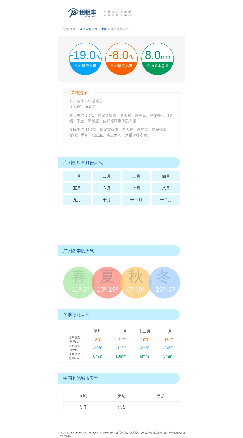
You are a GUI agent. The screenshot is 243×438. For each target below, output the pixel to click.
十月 (107, 200)
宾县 (83, 407)
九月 (77, 200)
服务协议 (180, 432)
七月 (136, 188)
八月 (166, 188)
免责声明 (168, 432)
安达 (122, 395)
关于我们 (123, 432)
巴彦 (160, 395)
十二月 (166, 200)
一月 (77, 176)
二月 (107, 176)
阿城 (83, 395)
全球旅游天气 (88, 29)
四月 (166, 176)
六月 (107, 188)
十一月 (136, 200)
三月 (136, 176)
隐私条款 (157, 432)
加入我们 (146, 432)
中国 (104, 29)
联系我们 (134, 432)
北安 (122, 407)
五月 (77, 188)
